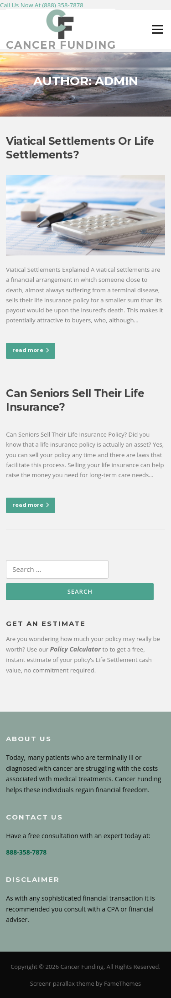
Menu (157, 29)
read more (30, 350)
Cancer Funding (61, 45)
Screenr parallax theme (62, 983)
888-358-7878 (26, 852)
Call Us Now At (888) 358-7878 (41, 5)
